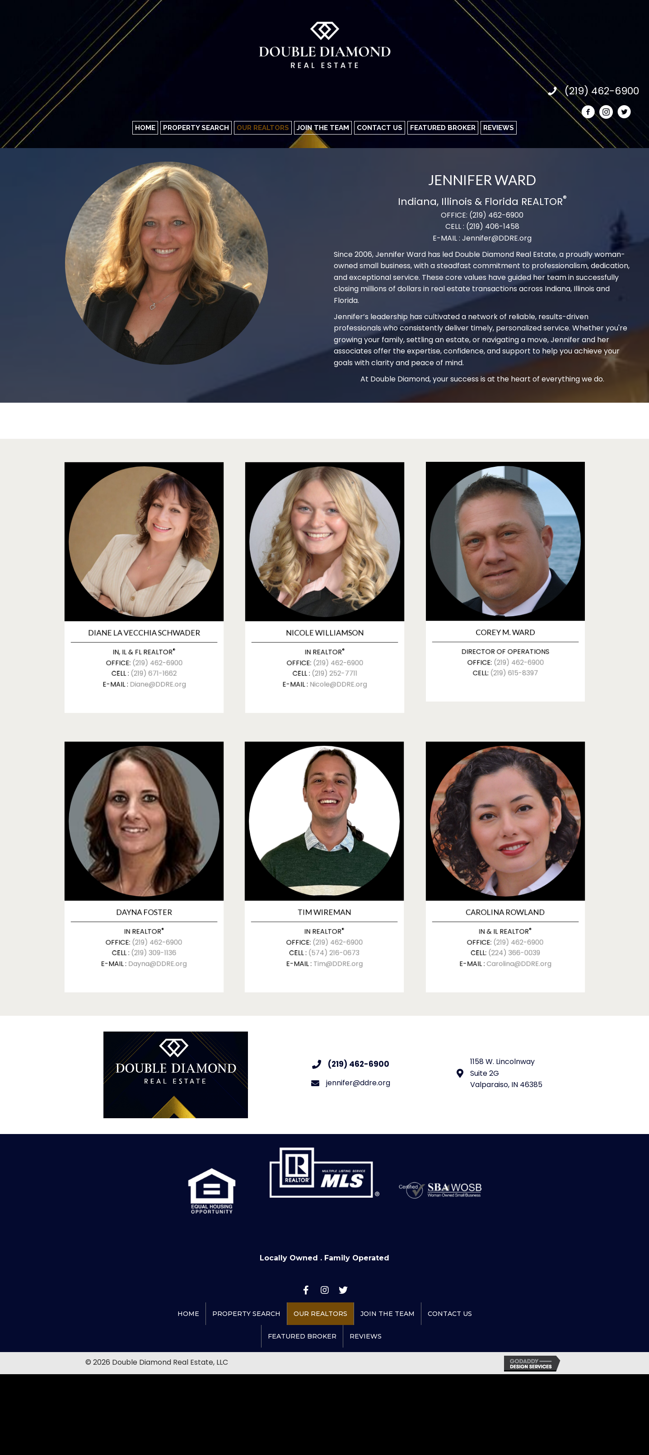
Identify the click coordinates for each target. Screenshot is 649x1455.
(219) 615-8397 (510, 637)
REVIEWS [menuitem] (366, 1336)
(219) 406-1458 (492, 226)
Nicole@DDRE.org (332, 646)
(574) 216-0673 (330, 919)
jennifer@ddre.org (358, 1083)
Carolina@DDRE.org (513, 925)
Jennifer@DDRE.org (497, 238)
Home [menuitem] (188, 1314)
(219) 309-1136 (149, 919)
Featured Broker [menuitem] (302, 1336)
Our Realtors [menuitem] (320, 1314)
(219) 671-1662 (150, 639)
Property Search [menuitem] (246, 1314)
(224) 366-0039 (510, 919)
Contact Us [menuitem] (450, 1314)
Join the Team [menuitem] (387, 1314)
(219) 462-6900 (496, 215)
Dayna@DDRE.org (151, 925)
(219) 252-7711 (330, 639)
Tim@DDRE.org (333, 925)
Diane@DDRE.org (152, 646)
